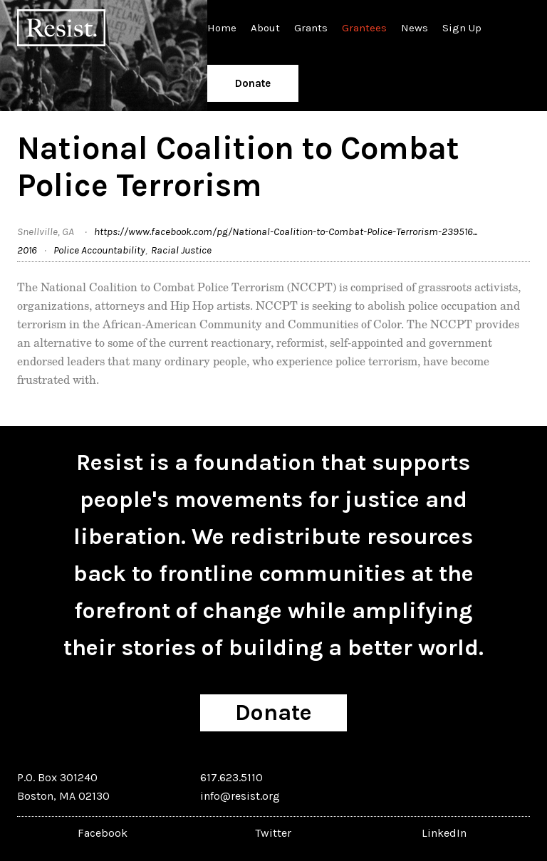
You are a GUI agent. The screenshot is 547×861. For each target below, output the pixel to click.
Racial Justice (181, 250)
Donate (253, 83)
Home (221, 27)
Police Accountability (99, 250)
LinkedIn (444, 833)
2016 (27, 250)
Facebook (102, 833)
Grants (311, 27)
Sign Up (461, 27)
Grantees (364, 27)
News (414, 27)
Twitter (273, 833)
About (265, 27)
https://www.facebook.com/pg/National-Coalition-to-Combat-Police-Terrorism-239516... (285, 231)
